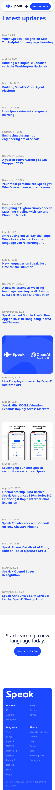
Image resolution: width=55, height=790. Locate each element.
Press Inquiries (37, 755)
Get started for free (27, 651)
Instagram (35, 760)
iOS (7, 710)
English (9, 774)
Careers (33, 736)
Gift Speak (11, 719)
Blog (32, 750)
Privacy (33, 710)
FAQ (32, 741)
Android (10, 714)
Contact (33, 746)
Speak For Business (39, 731)
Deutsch (10, 769)
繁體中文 (10, 746)
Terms (33, 714)
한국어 (9, 731)
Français (10, 764)
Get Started (40, 6)
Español (10, 741)
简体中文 (10, 755)
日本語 (9, 736)
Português (11, 760)
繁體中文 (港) (12, 750)
